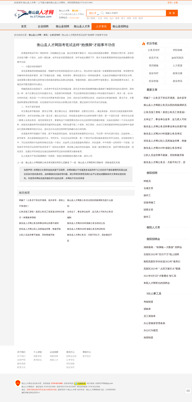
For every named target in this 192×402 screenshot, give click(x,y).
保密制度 (148, 337)
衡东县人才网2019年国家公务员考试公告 (86, 223)
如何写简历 (178, 57)
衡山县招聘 (62, 26)
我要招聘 (54, 356)
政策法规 (177, 73)
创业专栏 (154, 73)
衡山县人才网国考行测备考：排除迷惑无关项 (99, 162)
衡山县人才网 (35, 35)
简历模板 (154, 65)
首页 (23, 26)
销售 (129, 18)
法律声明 (21, 360)
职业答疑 (154, 81)
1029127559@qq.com (104, 383)
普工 (123, 18)
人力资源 (177, 65)
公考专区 (70, 360)
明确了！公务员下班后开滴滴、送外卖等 (165, 98)
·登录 (169, 2)
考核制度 (148, 301)
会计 (112, 18)
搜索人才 (54, 360)
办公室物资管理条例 (154, 323)
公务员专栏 (55, 35)
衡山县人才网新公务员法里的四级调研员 (165, 105)
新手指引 (87, 356)
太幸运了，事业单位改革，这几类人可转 (165, 119)
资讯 (45, 35)
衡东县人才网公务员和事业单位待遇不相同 (39, 223)
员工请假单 (150, 316)
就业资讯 (177, 81)
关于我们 (21, 356)
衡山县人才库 (82, 26)
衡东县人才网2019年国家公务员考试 (163, 133)
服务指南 (21, 364)
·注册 (175, 2)
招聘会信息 (71, 356)
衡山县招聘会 (121, 26)
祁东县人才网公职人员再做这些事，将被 (165, 141)
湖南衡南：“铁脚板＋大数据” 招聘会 (163, 247)
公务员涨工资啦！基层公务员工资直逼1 (164, 112)
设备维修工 (150, 202)
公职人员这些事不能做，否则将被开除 (36, 235)
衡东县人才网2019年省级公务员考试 (163, 148)
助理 (141, 18)
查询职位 (37, 360)
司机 (106, 18)
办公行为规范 (151, 330)
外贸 (135, 18)
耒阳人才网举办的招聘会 (157, 283)
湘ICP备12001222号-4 (30, 393)
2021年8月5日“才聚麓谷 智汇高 (160, 276)
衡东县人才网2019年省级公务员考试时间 (86, 229)
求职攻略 (177, 50)
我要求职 (37, 356)
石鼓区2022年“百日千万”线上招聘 (161, 254)
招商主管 (148, 209)
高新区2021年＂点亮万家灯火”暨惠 (162, 268)
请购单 (147, 309)
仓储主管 (148, 188)
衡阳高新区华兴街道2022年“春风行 (162, 261)
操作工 (147, 195)
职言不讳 (154, 57)
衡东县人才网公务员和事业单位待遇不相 (165, 126)
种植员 (147, 181)
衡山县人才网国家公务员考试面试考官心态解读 (47, 162)
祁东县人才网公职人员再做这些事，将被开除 (40, 229)
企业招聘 (43, 26)
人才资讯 (101, 26)
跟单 (117, 18)
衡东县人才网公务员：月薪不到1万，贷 (164, 162)
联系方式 (21, 367)
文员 (100, 18)
